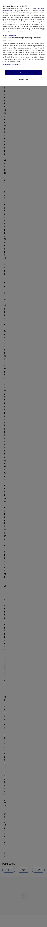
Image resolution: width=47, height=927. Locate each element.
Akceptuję (23, 71)
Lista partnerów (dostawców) (12, 63)
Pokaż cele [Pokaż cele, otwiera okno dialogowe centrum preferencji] (23, 78)
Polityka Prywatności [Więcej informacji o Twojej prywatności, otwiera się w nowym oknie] (10, 34)
